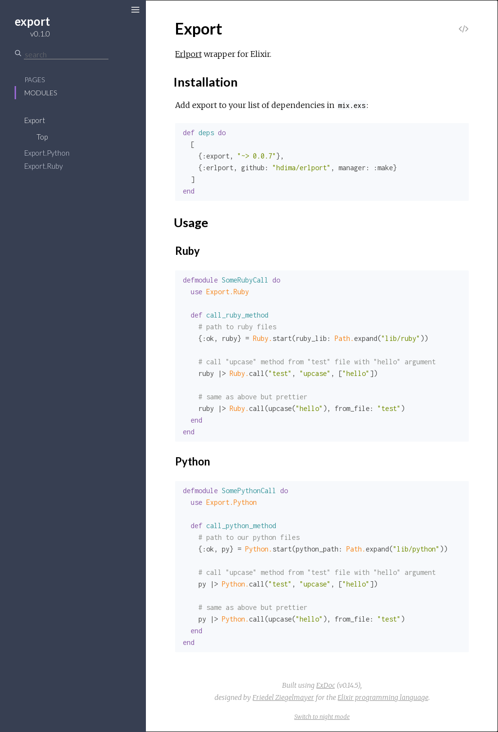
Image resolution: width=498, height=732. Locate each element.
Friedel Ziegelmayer (283, 697)
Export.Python (47, 152)
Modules (40, 93)
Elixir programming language (383, 697)
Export (34, 120)
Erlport (188, 54)
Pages (34, 79)
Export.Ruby (43, 165)
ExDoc (325, 685)
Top (42, 136)
